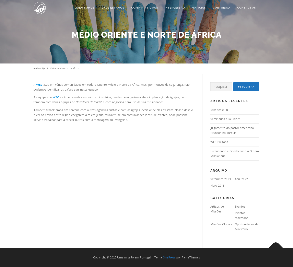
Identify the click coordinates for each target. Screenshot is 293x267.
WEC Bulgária (219, 142)
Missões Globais (221, 224)
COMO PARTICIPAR (144, 7)
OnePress (169, 257)
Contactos (246, 7)
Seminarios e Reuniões (225, 119)
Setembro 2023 (220, 179)
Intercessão (175, 7)
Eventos (240, 206)
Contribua (221, 7)
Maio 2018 (217, 185)
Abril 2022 (241, 179)
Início (37, 68)
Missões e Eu (219, 110)
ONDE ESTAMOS (113, 7)
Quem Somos (85, 7)
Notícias (199, 7)
